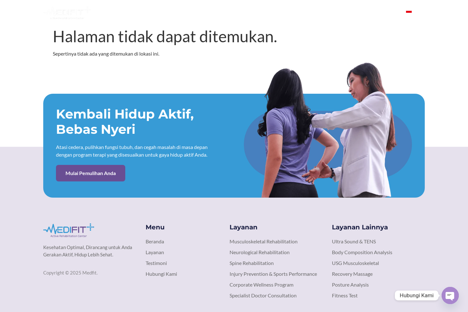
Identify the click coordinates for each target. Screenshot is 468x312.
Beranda (238, 13)
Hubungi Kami (381, 13)
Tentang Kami (274, 13)
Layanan (310, 13)
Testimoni (342, 13)
